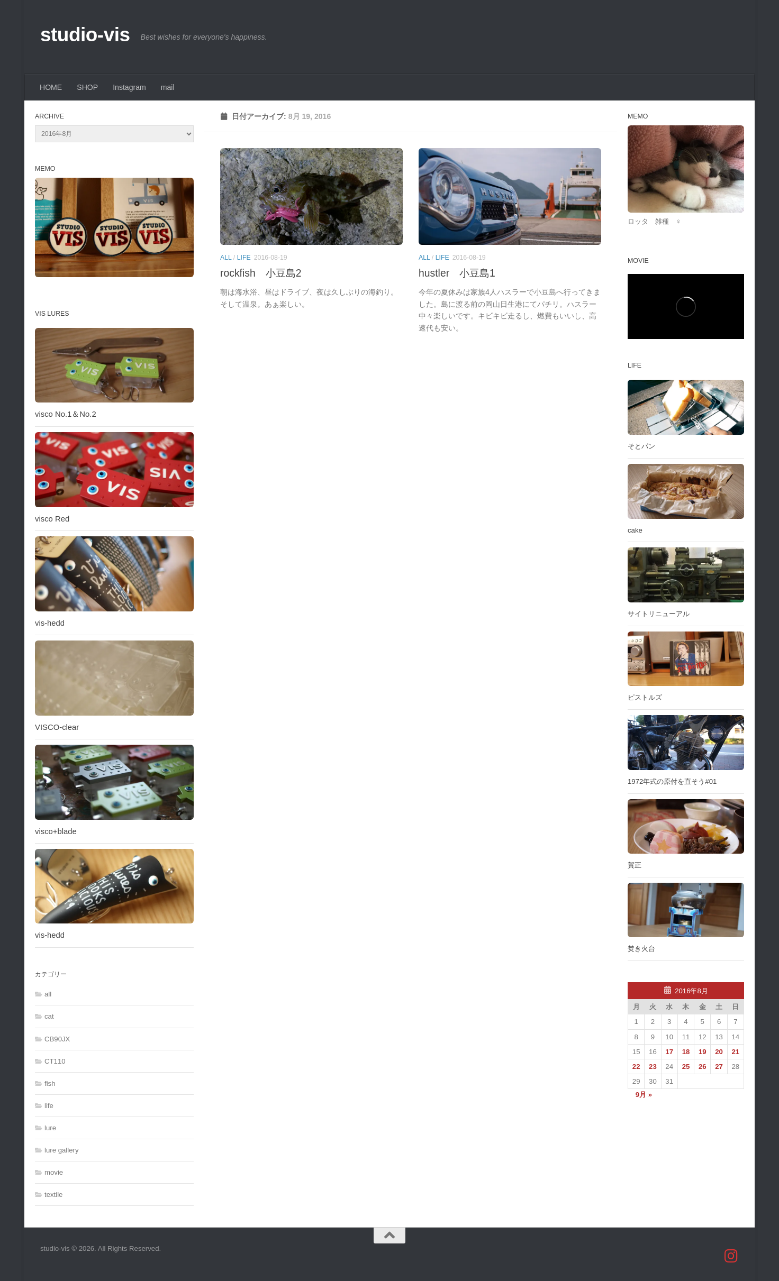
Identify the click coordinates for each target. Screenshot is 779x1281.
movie (53, 1172)
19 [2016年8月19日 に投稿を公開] (702, 1052)
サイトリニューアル (659, 614)
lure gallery (61, 1150)
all (225, 257)
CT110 (55, 1061)
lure (50, 1128)
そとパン (641, 446)
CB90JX (57, 1039)
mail (168, 87)
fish (50, 1083)
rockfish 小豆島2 (260, 273)
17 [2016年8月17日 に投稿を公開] (669, 1052)
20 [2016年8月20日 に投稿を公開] (719, 1052)
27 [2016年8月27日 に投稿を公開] (719, 1066)
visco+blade (56, 831)
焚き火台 (641, 949)
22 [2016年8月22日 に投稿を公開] (636, 1066)
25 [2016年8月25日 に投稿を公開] (686, 1066)
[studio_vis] (731, 1256)
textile (53, 1194)
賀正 (634, 865)
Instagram (129, 87)
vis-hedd (50, 623)
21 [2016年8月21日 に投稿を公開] (736, 1052)
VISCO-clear (57, 727)
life (244, 257)
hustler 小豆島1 (457, 273)
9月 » (644, 1095)
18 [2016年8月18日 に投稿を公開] (686, 1052)
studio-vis (85, 34)
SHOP (87, 87)
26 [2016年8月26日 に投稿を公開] (702, 1066)
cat (49, 1016)
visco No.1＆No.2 (65, 414)
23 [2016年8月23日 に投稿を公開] (653, 1066)
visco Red (52, 519)
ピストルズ (645, 697)
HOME (51, 87)
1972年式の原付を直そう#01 (672, 781)
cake (635, 530)
